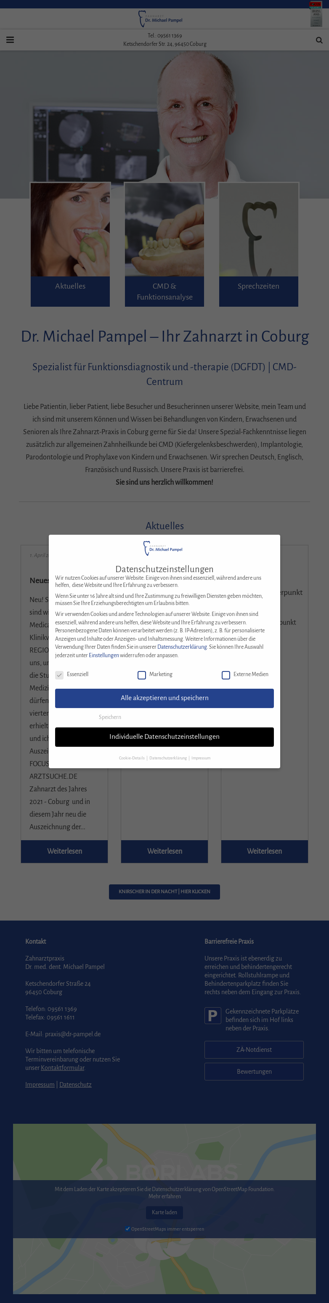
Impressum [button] (200, 749)
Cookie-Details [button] (132, 749)
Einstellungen (104, 646)
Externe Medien (245, 665)
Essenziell (71, 665)
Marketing (155, 665)
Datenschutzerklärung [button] (168, 749)
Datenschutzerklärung (182, 638)
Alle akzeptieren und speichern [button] (165, 689)
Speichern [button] (110, 708)
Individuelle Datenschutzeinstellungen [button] (164, 727)
